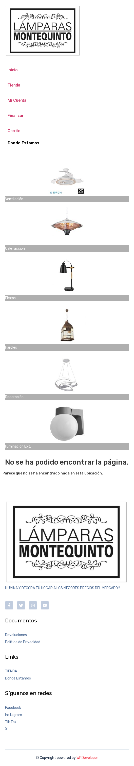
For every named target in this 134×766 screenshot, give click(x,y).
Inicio (13, 69)
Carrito (14, 130)
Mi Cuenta (17, 100)
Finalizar (16, 115)
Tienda (14, 85)
